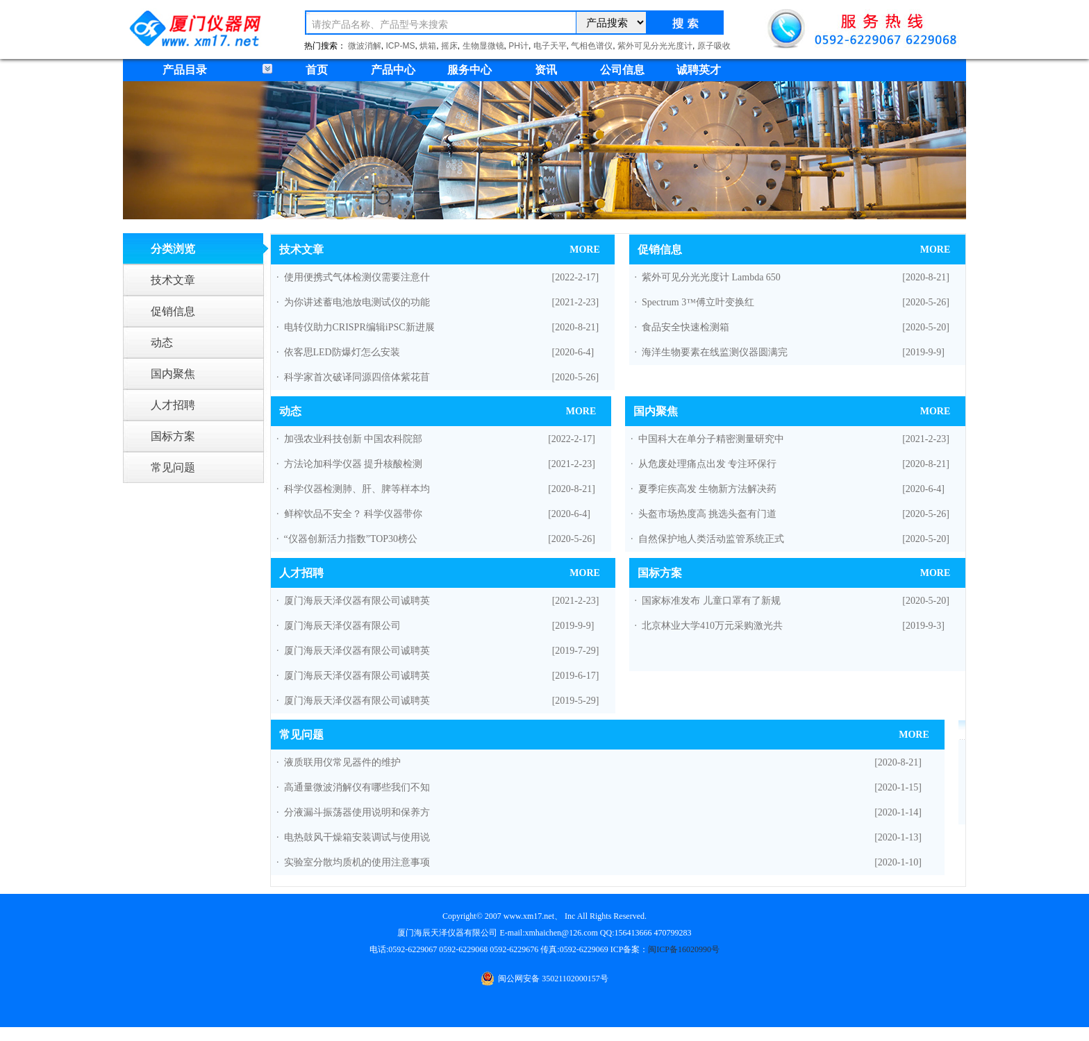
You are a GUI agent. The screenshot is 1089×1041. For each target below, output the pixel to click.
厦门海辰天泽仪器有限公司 (342, 625)
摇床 (449, 46)
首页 (317, 70)
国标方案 (173, 436)
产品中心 (393, 70)
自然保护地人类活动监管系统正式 (711, 539)
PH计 (518, 46)
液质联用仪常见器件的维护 (342, 762)
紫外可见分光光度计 (654, 46)
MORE (585, 249)
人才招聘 (173, 405)
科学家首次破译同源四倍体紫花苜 (357, 377)
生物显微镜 (483, 46)
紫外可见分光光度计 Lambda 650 (711, 277)
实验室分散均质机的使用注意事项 (357, 862)
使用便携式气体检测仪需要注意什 (357, 277)
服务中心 (469, 70)
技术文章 (173, 280)
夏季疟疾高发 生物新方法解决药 (707, 489)
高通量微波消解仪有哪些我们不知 (357, 787)
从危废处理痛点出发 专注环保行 (707, 464)
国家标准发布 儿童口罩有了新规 (711, 600)
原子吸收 (714, 46)
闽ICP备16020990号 (684, 949)
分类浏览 (173, 249)
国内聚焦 (173, 374)
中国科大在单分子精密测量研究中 (711, 439)
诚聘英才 (698, 70)
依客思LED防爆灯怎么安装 (342, 352)
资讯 (546, 70)
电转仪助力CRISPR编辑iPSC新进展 (359, 327)
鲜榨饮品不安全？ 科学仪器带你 (353, 514)
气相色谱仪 (592, 46)
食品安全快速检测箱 (685, 327)
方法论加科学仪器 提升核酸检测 (353, 464)
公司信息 (622, 70)
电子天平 (550, 46)
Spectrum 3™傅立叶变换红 (698, 302)
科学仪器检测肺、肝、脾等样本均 (357, 489)
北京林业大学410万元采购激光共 (712, 625)
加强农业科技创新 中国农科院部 (353, 439)
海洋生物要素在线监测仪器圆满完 (715, 352)
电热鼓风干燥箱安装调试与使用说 (357, 837)
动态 (162, 342)
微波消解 (364, 46)
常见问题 (173, 467)
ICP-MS (400, 46)
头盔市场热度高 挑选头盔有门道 (707, 514)
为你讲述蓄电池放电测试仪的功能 (357, 302)
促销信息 (173, 311)
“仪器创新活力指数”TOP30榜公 (351, 539)
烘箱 (427, 46)
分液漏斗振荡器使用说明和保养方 (357, 812)
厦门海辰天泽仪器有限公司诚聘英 (357, 600)
